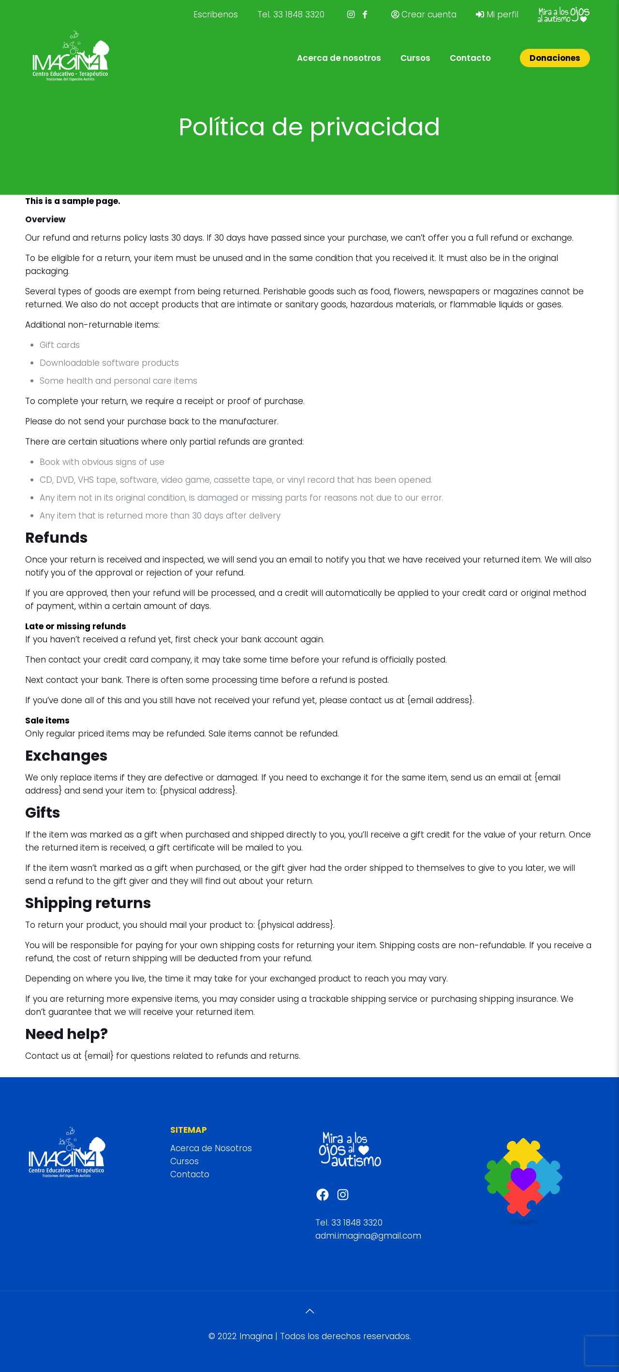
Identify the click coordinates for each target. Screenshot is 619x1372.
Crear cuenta (424, 14)
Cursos (184, 1161)
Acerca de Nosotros (211, 1148)
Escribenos (215, 14)
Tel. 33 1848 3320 (290, 14)
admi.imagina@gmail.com (368, 1236)
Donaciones (555, 58)
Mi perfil (497, 14)
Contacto (189, 1174)
